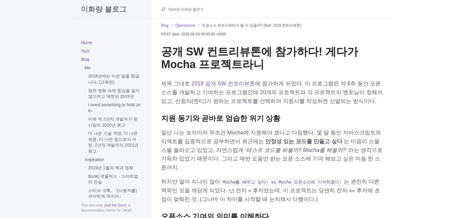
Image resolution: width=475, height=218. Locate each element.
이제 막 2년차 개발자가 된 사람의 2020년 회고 (113, 122)
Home (86, 42)
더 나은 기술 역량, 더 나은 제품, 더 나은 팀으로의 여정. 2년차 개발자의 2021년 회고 (113, 142)
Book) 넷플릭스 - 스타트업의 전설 (113, 179)
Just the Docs (115, 205)
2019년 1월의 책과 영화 (110, 167)
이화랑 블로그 (104, 9)
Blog (85, 59)
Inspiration (94, 159)
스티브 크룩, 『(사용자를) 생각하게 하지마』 (112, 193)
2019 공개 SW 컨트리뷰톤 (223, 84)
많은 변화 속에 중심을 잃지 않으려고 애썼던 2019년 (114, 93)
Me (87, 67)
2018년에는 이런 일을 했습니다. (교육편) (113, 79)
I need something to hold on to (114, 107)
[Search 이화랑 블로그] (276, 9)
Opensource (185, 25)
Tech (85, 51)
